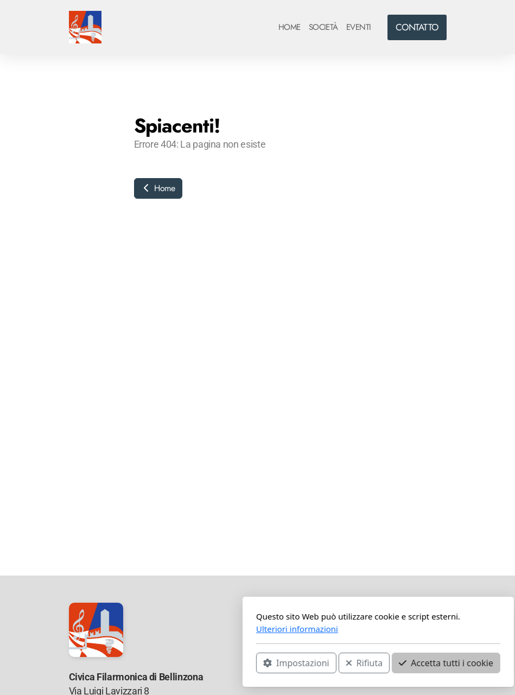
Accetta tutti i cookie (325, 663)
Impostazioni (176, 663)
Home (158, 188)
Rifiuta (243, 663)
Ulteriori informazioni (177, 628)
